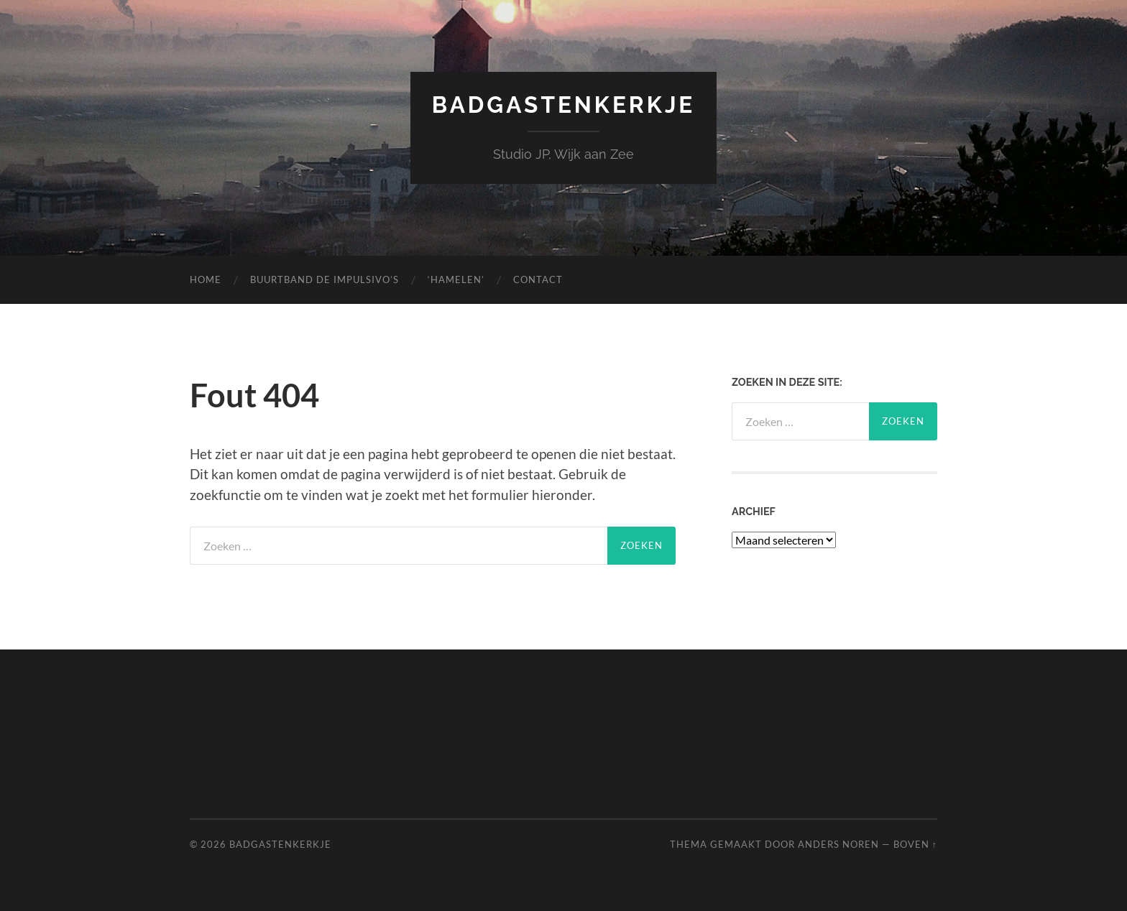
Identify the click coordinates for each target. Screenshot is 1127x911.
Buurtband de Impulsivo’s (324, 279)
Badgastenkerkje (564, 104)
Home (205, 279)
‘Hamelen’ (456, 279)
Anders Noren (838, 844)
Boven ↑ (915, 844)
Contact (538, 279)
